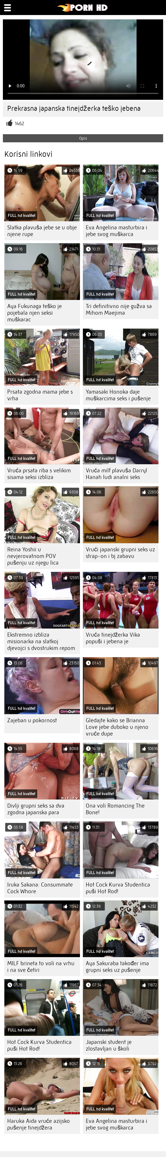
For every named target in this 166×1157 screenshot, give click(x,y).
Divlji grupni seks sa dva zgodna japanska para (35, 809)
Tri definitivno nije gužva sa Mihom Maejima (119, 309)
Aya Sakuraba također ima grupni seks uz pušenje (117, 966)
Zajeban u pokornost (32, 720)
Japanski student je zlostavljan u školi (109, 1045)
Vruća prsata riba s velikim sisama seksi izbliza (39, 473)
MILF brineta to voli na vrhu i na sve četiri (40, 966)
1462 (19, 123)
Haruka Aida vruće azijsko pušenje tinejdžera (38, 1124)
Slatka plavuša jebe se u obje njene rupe (42, 230)
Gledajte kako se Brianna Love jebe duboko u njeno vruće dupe (117, 727)
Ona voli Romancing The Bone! (115, 809)
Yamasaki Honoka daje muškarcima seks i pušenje (118, 395)
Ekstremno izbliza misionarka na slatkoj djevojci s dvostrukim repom (41, 641)
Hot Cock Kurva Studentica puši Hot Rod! (118, 888)
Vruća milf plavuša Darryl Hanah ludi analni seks (116, 473)
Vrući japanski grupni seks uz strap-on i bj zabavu (120, 552)
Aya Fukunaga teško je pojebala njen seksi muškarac (34, 313)
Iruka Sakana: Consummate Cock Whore (40, 888)
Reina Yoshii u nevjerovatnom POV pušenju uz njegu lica (33, 556)
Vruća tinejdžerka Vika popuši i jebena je (113, 638)
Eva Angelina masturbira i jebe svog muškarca (116, 230)
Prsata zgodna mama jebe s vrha (40, 395)
